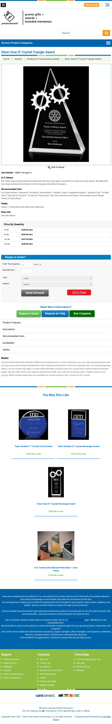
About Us (44, 659)
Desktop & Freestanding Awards (43, 58)
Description (9, 329)
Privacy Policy (83, 666)
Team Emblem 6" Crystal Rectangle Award (78, 446)
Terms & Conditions (12, 677)
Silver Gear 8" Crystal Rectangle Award (56, 503)
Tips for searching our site (88, 659)
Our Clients (45, 666)
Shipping (7, 666)
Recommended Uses (13, 336)
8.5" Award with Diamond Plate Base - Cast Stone (56, 569)
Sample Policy (10, 662)
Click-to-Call (92, 4)
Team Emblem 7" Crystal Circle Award (33, 446)
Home (7, 58)
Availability (8, 342)
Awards (18, 58)
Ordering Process (11, 659)
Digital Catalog (47, 685)
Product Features (12, 322)
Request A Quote (76, 619)
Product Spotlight (48, 681)
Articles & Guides (48, 674)
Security (80, 670)
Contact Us (45, 662)
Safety (6, 349)
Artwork (7, 670)
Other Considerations (13, 674)
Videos (43, 677)
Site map (80, 662)
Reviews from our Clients (51, 670)
